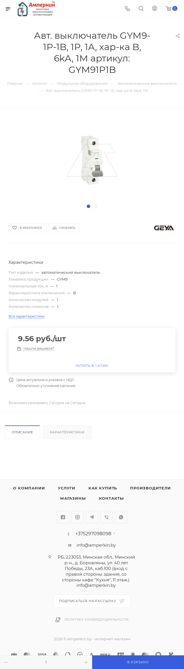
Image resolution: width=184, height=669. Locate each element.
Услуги (66, 488)
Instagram (77, 517)
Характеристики (67, 432)
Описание (22, 432)
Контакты (111, 498)
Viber (106, 517)
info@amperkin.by (96, 545)
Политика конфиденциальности (96, 619)
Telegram (92, 517)
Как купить (102, 488)
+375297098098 (93, 534)
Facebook (63, 517)
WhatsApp (121, 517)
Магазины (73, 498)
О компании (29, 488)
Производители (150, 488)
